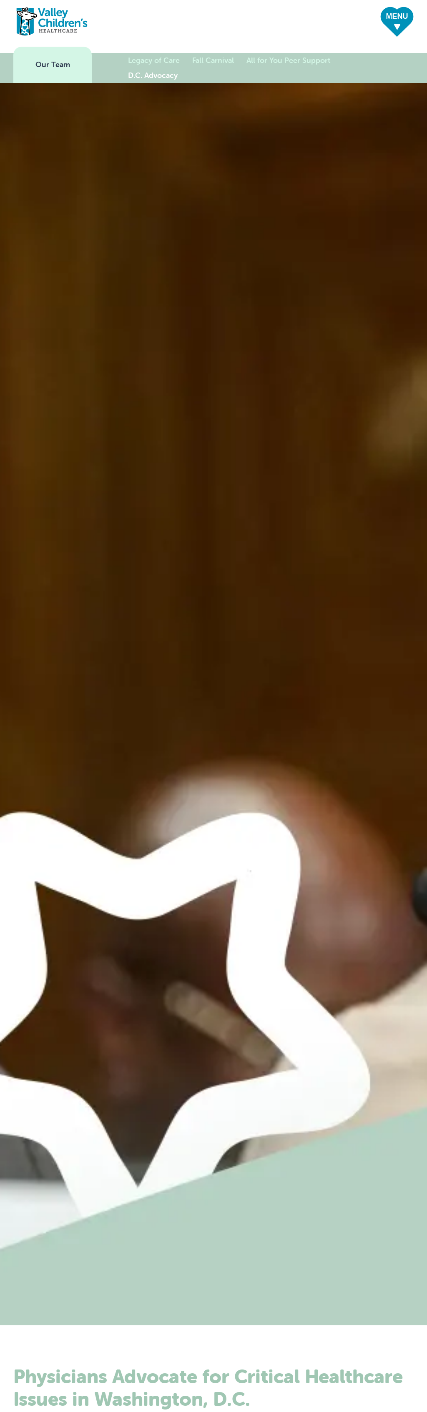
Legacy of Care (154, 60)
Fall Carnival (213, 60)
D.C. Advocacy (153, 75)
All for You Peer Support (288, 60)
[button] (397, 23)
